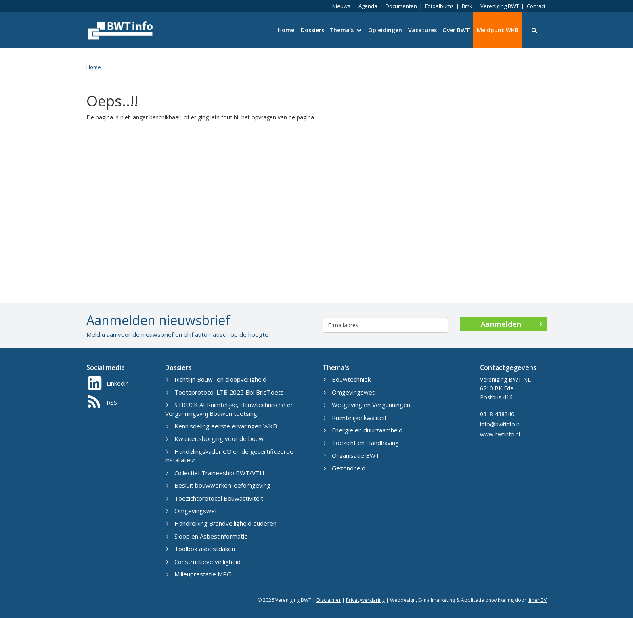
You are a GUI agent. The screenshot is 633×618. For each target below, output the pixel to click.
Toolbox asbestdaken (200, 549)
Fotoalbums (439, 6)
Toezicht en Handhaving (361, 442)
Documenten (401, 6)
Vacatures (422, 30)
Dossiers (312, 30)
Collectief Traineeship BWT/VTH (215, 473)
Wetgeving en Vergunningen (367, 405)
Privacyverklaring (365, 600)
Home (286, 30)
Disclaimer (328, 600)
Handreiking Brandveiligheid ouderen (221, 523)
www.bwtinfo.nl (500, 434)
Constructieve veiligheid (203, 561)
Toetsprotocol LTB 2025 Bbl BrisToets (225, 392)
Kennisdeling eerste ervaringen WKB (221, 426)
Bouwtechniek (347, 379)
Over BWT (456, 30)
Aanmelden (512, 324)
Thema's (345, 30)
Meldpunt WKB (497, 30)
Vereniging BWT (499, 6)
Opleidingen (385, 30)
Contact (536, 6)
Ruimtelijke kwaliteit (355, 417)
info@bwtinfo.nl (500, 424)
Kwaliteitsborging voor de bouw (215, 438)
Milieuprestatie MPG (198, 574)
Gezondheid (344, 468)
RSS (102, 402)
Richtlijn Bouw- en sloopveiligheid (216, 379)
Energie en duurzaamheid (363, 430)
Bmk (467, 6)
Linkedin (108, 383)
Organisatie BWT (351, 455)
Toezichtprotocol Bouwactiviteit (214, 498)
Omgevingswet (191, 511)
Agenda (367, 6)
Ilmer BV (537, 600)
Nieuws (341, 6)
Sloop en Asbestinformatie (207, 536)
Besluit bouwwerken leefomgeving (218, 485)
